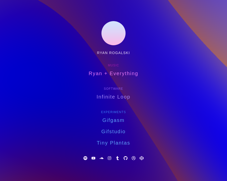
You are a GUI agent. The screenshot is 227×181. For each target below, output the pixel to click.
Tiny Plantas (113, 143)
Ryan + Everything (113, 73)
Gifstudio (113, 131)
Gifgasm (113, 120)
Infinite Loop (114, 97)
